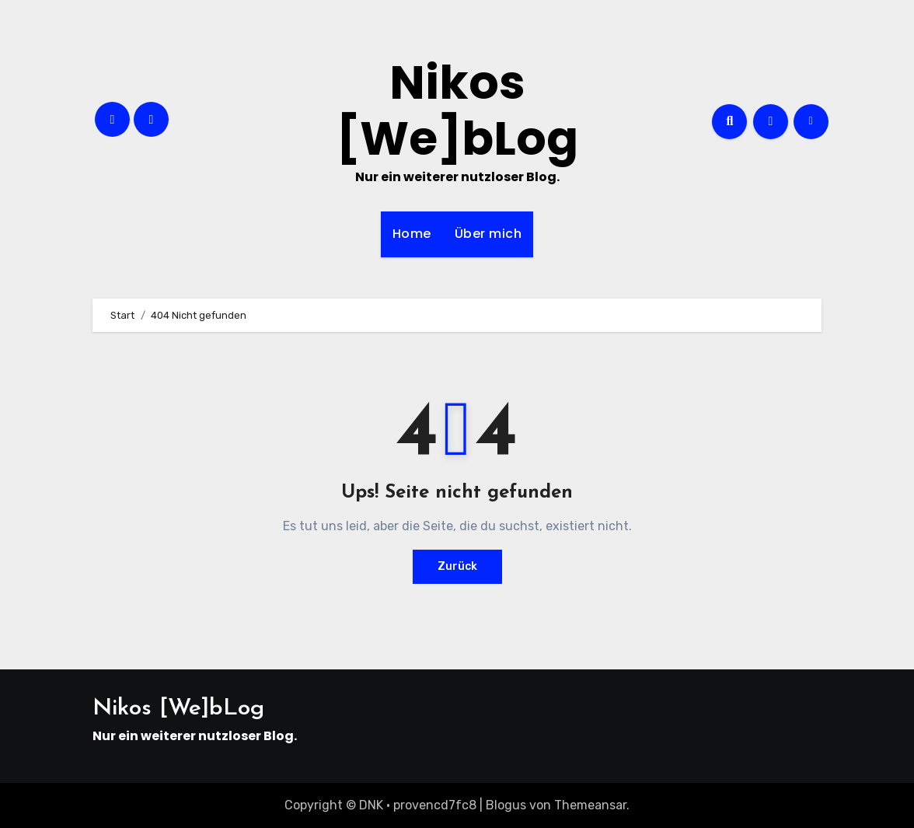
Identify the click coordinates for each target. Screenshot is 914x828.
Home (411, 234)
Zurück (457, 566)
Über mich (488, 234)
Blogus (506, 805)
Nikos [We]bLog (457, 110)
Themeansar (590, 805)
